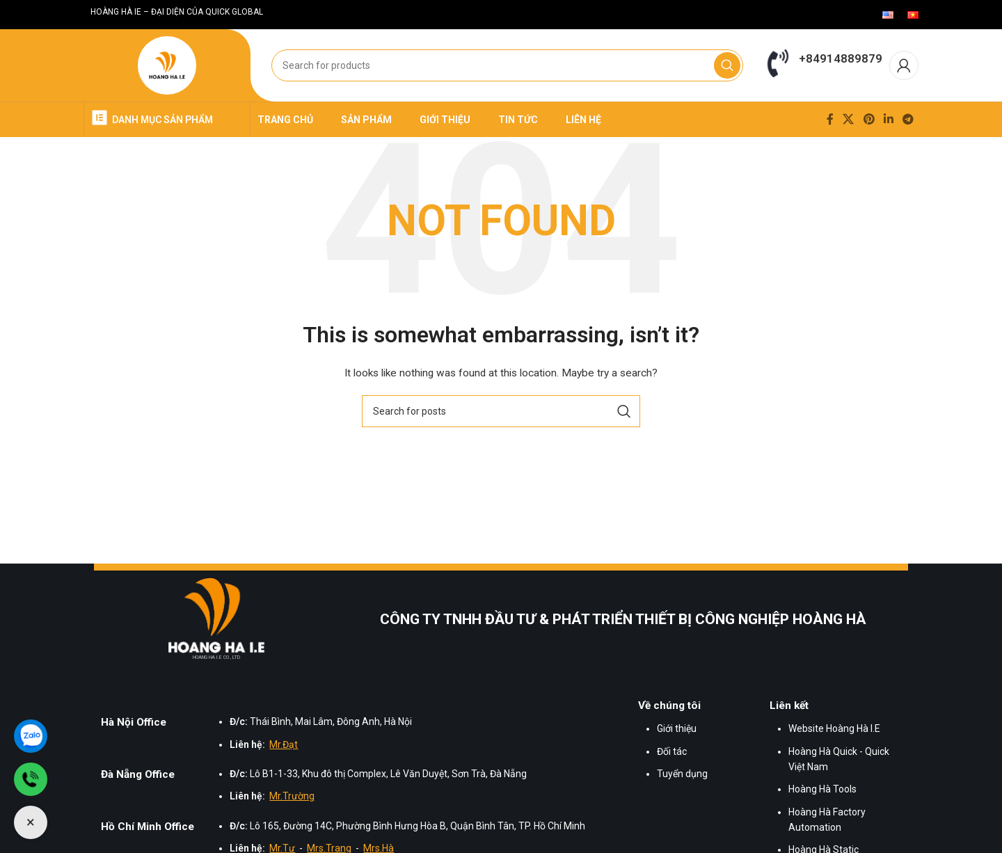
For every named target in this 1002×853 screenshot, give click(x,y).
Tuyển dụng (682, 773)
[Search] (507, 65)
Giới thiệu (677, 728)
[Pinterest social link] (869, 119)
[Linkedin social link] (888, 119)
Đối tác (672, 751)
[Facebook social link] (830, 119)
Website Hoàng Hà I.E (834, 728)
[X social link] (848, 119)
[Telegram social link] (908, 119)
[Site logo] (167, 66)
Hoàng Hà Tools (822, 789)
